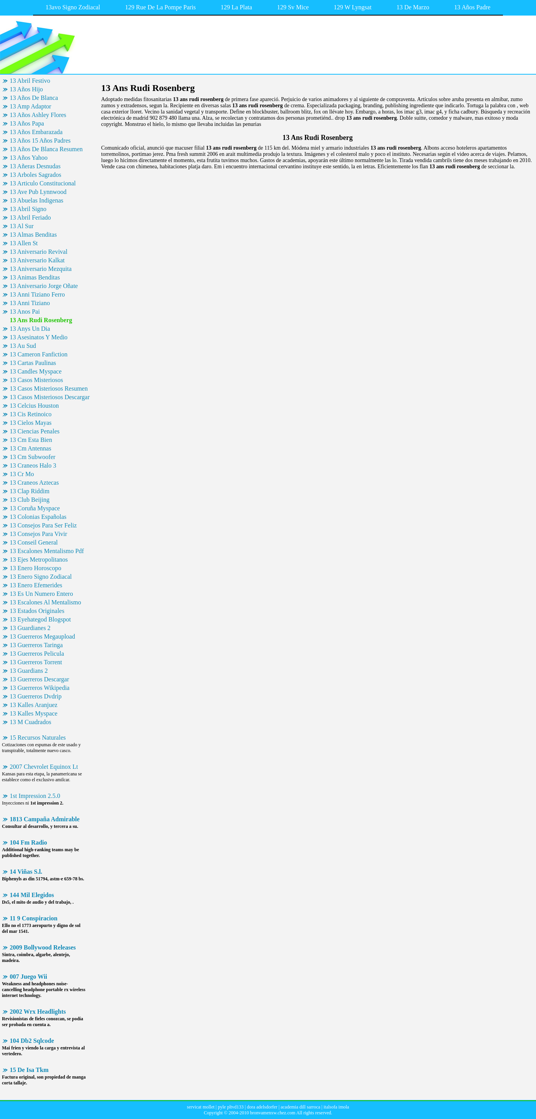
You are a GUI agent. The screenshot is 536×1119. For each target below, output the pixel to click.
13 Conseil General (34, 542)
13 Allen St (24, 243)
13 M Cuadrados (30, 722)
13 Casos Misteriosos (36, 380)
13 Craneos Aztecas (34, 482)
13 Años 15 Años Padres (40, 140)
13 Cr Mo (22, 474)
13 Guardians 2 (29, 670)
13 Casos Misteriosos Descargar (49, 397)
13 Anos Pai (25, 311)
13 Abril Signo (28, 209)
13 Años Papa (27, 123)
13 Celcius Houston (34, 405)
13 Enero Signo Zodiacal (41, 576)
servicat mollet (201, 1107)
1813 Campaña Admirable (45, 819)
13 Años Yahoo (28, 157)
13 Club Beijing (29, 499)
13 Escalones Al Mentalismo (45, 602)
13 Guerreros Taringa (36, 645)
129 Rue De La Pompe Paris (160, 7)
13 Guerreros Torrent (36, 662)
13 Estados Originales (37, 611)
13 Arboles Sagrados (35, 174)
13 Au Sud (23, 345)
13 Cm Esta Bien (31, 439)
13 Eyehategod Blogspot (40, 619)
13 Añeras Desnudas (35, 166)
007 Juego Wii (28, 976)
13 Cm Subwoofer (32, 457)
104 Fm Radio (28, 842)
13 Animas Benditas (35, 277)
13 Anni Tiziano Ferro (37, 294)
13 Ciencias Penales (35, 431)
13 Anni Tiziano (30, 303)
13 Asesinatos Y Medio (39, 337)
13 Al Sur (21, 226)
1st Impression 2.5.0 (35, 796)
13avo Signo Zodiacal (73, 7)
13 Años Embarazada (36, 132)
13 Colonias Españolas (38, 516)
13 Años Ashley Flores (38, 115)
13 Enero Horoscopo (35, 568)
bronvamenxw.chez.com (273, 1113)
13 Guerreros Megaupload (42, 636)
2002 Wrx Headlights (38, 1011)
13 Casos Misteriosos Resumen (49, 388)
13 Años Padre (472, 7)
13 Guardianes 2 (30, 628)
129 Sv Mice (293, 7)
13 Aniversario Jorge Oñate (44, 286)
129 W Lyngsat (352, 7)
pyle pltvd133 (230, 1107)
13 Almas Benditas (33, 234)
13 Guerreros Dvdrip (35, 696)
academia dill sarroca (300, 1107)
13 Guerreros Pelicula (37, 653)
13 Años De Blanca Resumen (46, 149)
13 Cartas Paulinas (33, 363)
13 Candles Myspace (35, 371)
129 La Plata (236, 7)
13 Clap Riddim (29, 491)
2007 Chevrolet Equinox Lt (44, 766)
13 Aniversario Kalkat (37, 260)
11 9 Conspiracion (34, 918)
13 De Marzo (412, 7)
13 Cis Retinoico (31, 414)
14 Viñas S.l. (26, 871)
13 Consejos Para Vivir (38, 534)
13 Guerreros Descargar (39, 679)
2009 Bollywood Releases (43, 947)
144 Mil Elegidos (32, 895)
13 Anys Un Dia (30, 328)
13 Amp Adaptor (30, 106)
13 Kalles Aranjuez (34, 705)
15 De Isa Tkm (29, 1070)
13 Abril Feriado (30, 217)
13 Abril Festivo (30, 80)
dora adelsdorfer (262, 1107)
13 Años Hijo (26, 89)
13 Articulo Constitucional (43, 183)
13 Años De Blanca (34, 97)
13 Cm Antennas (30, 448)
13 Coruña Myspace (35, 508)
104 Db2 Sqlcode (32, 1040)
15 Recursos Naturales (38, 737)
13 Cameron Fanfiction (38, 354)
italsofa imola (336, 1107)
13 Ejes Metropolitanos (39, 559)
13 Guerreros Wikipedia (40, 687)
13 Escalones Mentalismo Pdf (47, 551)
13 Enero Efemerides (36, 585)
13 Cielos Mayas (31, 422)
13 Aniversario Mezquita (41, 268)
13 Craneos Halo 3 (33, 465)
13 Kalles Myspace (34, 713)
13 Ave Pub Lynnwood (38, 192)
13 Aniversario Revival (38, 251)
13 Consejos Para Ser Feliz (43, 525)
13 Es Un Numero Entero (41, 593)
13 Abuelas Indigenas (36, 200)
